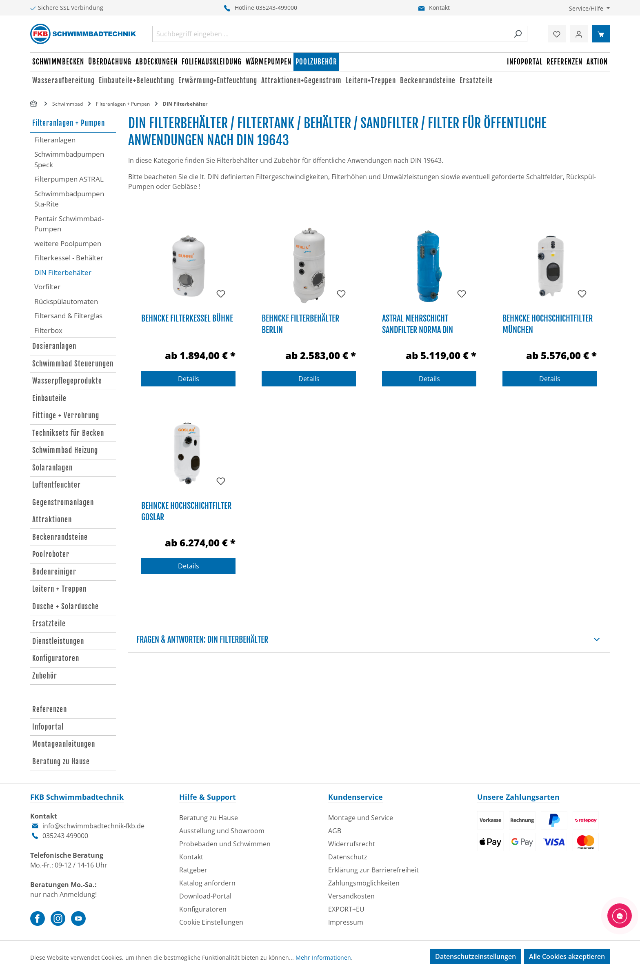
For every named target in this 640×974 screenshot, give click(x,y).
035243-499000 (276, 7)
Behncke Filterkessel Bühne (187, 318)
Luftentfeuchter (56, 485)
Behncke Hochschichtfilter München (547, 324)
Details (188, 378)
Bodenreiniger (54, 572)
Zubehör (44, 676)
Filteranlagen (55, 139)
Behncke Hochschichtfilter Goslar (186, 511)
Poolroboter (50, 554)
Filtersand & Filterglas (68, 315)
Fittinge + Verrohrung (65, 415)
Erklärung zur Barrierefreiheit (373, 869)
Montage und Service (360, 817)
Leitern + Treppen (59, 589)
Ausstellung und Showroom (221, 830)
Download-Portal (205, 896)
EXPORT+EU (346, 909)
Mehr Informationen (323, 957)
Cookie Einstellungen (211, 922)
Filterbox (48, 330)
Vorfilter (47, 286)
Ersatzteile (49, 623)
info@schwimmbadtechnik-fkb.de (93, 825)
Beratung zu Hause (61, 761)
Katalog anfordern (207, 883)
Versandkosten (351, 896)
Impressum (345, 922)
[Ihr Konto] (579, 33)
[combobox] (330, 34)
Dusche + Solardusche (65, 606)
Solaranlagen (52, 468)
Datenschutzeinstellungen (475, 956)
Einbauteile (49, 398)
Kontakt (439, 7)
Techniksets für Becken (68, 433)
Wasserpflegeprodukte (67, 381)
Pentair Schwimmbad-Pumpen (69, 224)
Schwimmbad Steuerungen (72, 363)
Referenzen (49, 709)
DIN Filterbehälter (62, 272)
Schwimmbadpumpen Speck (69, 159)
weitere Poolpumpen (67, 243)
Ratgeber (193, 869)
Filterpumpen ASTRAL (69, 179)
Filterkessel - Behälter (68, 257)
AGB (334, 830)
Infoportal (48, 727)
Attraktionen (52, 519)
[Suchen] (517, 34)
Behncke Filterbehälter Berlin (300, 324)
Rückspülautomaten (66, 301)
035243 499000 (65, 835)
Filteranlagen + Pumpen (68, 123)
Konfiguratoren (55, 658)
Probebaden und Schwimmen (225, 843)
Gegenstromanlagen (63, 502)
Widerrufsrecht (351, 843)
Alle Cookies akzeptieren (567, 956)
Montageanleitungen (63, 744)
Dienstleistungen (58, 641)
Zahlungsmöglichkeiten (364, 883)
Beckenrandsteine (60, 537)
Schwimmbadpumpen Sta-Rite (69, 199)
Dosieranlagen (54, 346)
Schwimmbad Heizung (65, 450)
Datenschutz (347, 856)
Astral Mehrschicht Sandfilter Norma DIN (417, 324)
